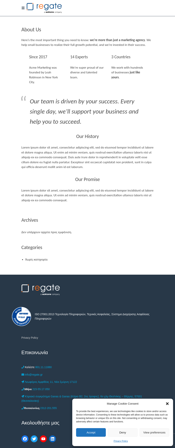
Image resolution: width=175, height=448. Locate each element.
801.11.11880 (36, 367)
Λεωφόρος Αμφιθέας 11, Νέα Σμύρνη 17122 (49, 381)
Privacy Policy (121, 441)
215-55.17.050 (35, 389)
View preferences (154, 432)
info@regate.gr (32, 374)
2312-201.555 (39, 408)
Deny (122, 432)
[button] (167, 404)
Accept (91, 432)
